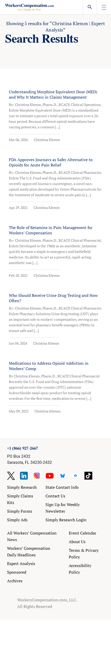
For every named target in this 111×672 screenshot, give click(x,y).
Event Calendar (82, 533)
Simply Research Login (66, 520)
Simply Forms (19, 511)
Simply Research (22, 487)
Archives (15, 581)
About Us (77, 541)
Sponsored (16, 572)
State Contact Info (62, 487)
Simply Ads (17, 520)
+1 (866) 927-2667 (22, 448)
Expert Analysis (21, 563)
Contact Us (55, 496)
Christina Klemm (47, 139)
